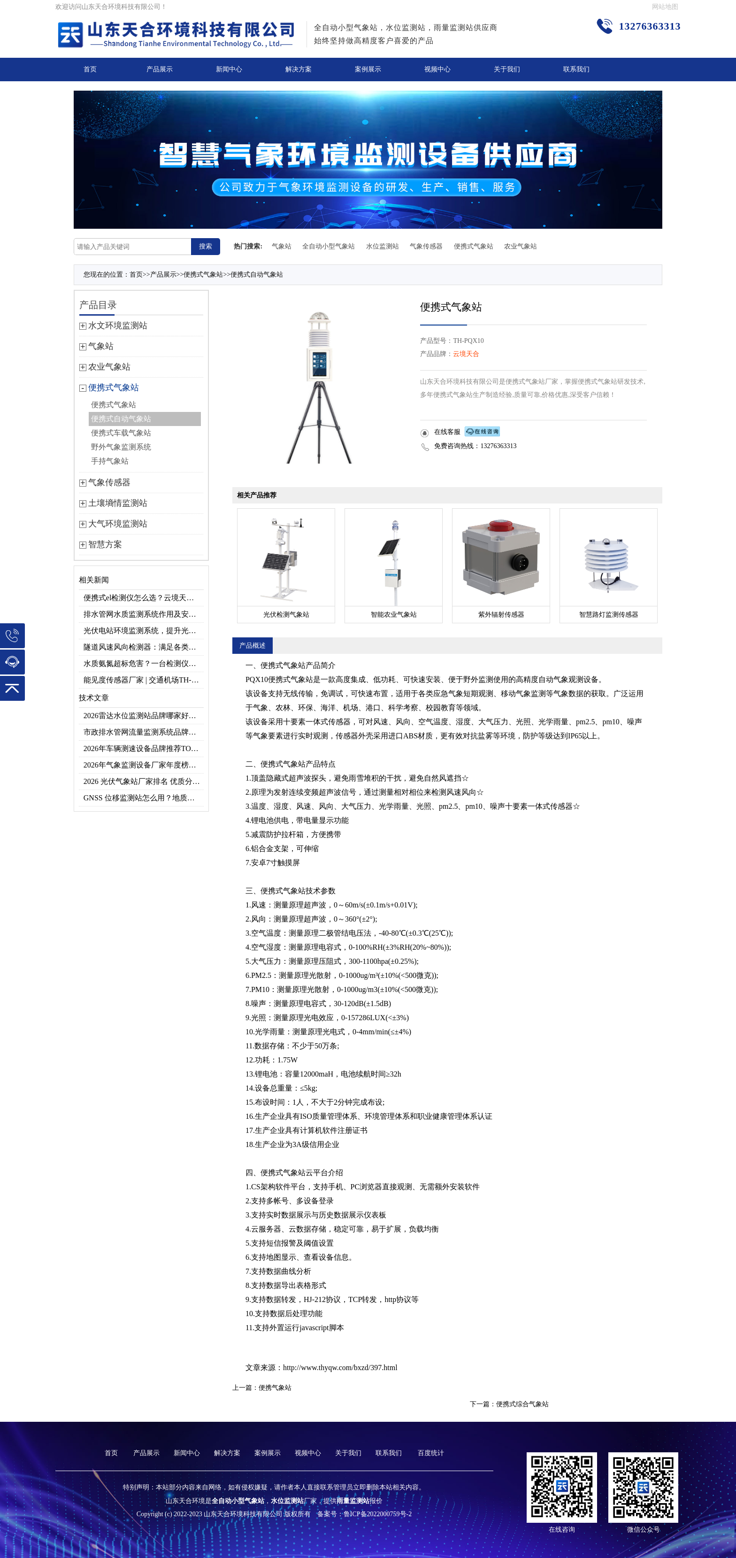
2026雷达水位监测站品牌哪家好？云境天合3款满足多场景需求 (144, 716)
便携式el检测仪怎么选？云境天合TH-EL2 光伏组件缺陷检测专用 (144, 598)
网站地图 (665, 6)
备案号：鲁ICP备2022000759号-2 (364, 1514)
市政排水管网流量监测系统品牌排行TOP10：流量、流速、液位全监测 (144, 732)
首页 (90, 69)
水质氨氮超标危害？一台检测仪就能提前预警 (144, 663)
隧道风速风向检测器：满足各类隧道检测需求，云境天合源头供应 (144, 647)
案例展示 (368, 69)
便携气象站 (275, 1387)
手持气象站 (110, 461)
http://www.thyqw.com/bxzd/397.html (340, 1368)
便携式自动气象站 (256, 274)
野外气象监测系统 (121, 447)
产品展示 (159, 69)
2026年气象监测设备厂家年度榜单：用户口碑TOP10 (144, 765)
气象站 (281, 246)
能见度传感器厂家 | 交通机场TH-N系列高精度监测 (144, 680)
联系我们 (576, 69)
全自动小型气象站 (328, 246)
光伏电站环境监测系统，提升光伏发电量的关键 (144, 631)
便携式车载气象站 (121, 433)
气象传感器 (426, 246)
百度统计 (431, 1453)
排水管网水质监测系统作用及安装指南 (144, 614)
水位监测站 (382, 246)
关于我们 (507, 69)
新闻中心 (229, 69)
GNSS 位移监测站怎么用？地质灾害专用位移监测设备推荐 (144, 798)
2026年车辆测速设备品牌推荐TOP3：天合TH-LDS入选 (144, 748)
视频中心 (437, 69)
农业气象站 (520, 246)
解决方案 (298, 69)
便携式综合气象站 (522, 1404)
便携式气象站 (473, 246)
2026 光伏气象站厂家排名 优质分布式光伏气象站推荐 (144, 781)
